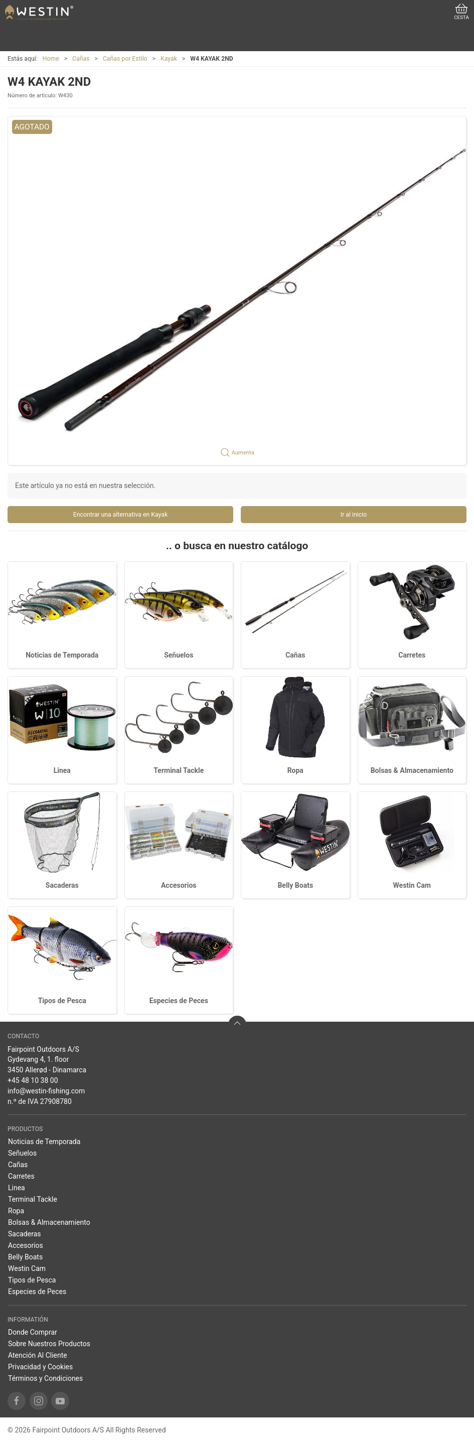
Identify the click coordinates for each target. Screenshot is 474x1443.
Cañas (80, 58)
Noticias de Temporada (62, 655)
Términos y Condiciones (45, 1378)
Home (51, 58)
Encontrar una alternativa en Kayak (120, 514)
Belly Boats (295, 885)
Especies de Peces (178, 1001)
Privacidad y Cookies (40, 1367)
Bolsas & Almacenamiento (412, 770)
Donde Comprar (32, 1332)
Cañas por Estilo (125, 58)
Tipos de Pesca (62, 1001)
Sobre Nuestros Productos (49, 1344)
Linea (62, 770)
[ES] (39, 12)
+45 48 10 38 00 (33, 1080)
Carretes (411, 655)
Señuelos (178, 655)
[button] (237, 291)
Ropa (295, 770)
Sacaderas (62, 885)
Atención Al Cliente (37, 1355)
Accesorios (179, 885)
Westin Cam (412, 885)
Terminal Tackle (178, 770)
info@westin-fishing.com (46, 1091)
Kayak (169, 58)
